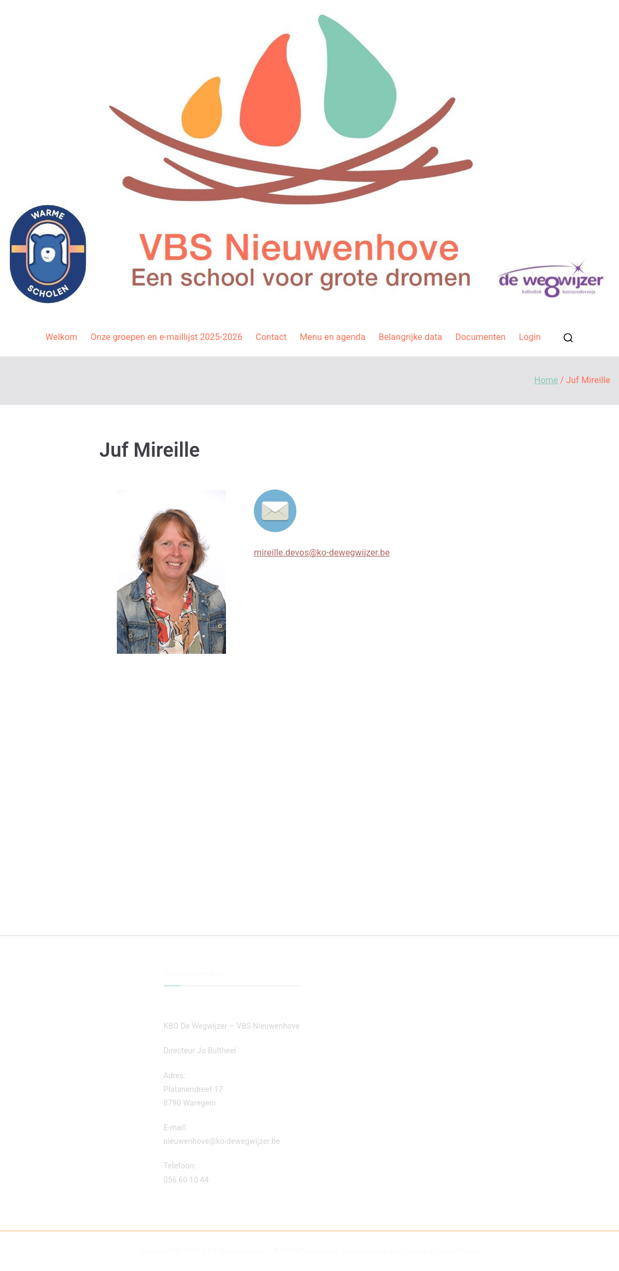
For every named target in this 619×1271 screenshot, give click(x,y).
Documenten (480, 337)
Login (529, 337)
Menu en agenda (332, 337)
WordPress (458, 1250)
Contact (271, 337)
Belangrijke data (411, 337)
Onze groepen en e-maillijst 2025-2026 (166, 337)
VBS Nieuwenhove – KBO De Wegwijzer (270, 1250)
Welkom (61, 337)
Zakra (417, 1250)
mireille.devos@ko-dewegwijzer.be (322, 552)
